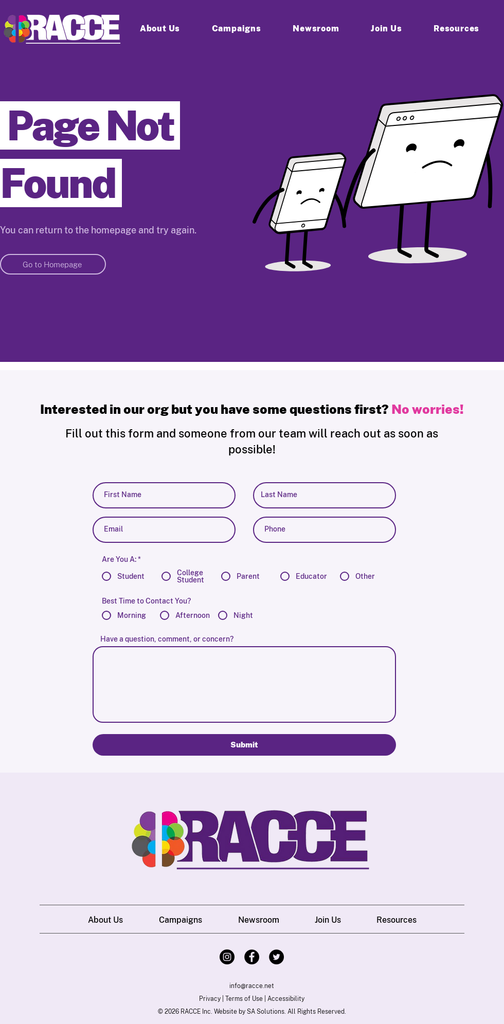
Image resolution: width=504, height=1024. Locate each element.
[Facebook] (251, 956)
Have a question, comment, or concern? (166, 639)
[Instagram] (227, 956)
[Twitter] (276, 956)
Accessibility (285, 998)
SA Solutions (265, 1011)
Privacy (210, 998)
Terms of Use (244, 998)
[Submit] (244, 745)
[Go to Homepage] (53, 264)
